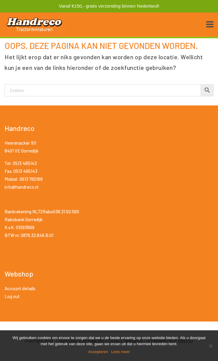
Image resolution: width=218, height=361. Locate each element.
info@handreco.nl (21, 187)
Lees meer (120, 351)
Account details (20, 288)
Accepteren (98, 351)
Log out (12, 296)
